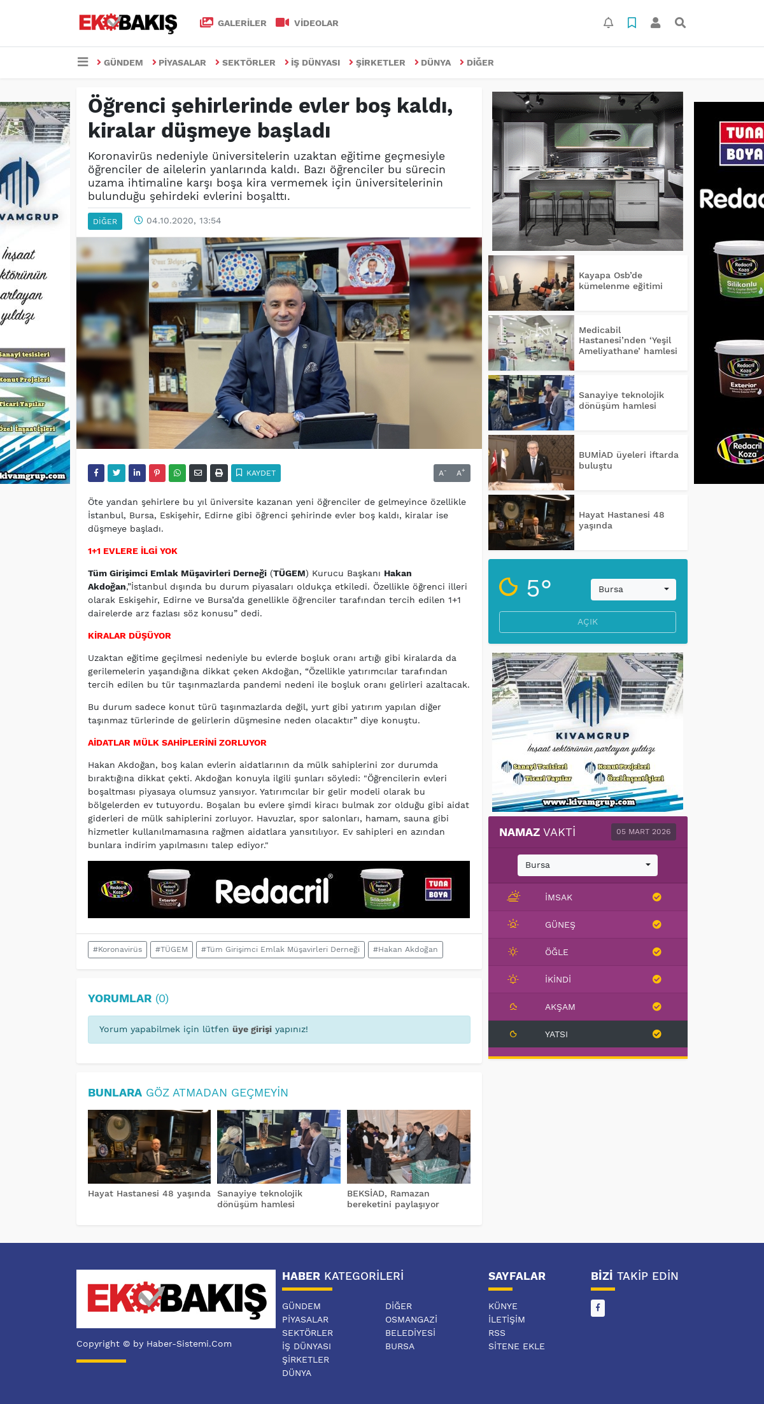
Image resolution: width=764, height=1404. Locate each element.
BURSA (399, 1346)
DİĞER (477, 62)
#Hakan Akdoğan (405, 949)
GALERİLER (233, 23)
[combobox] (633, 589)
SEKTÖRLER (245, 62)
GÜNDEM (120, 62)
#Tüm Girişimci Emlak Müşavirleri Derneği (280, 949)
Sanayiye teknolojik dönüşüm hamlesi (259, 1198)
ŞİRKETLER (377, 62)
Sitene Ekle (516, 1346)
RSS (497, 1333)
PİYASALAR (179, 62)
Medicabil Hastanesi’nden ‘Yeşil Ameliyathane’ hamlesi (628, 341)
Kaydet (256, 473)
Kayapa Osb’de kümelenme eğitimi (621, 280)
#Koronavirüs (117, 949)
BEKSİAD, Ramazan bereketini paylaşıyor (393, 1198)
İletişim (506, 1319)
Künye (503, 1306)
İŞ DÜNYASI (313, 62)
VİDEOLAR (307, 23)
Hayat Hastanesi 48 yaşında (149, 1193)
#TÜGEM (171, 949)
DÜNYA (432, 62)
